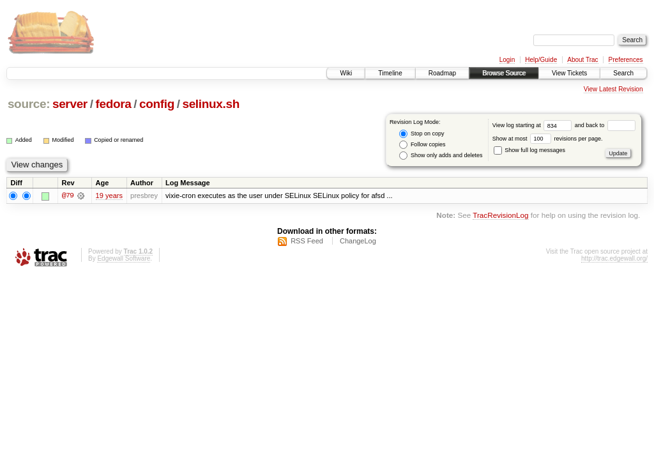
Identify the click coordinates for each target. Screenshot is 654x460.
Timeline (390, 73)
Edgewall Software (123, 258)
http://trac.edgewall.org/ (614, 258)
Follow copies (422, 145)
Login (507, 59)
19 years (109, 195)
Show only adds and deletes (440, 155)
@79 (67, 195)
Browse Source (504, 73)
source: (29, 104)
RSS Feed (307, 241)
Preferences (626, 59)
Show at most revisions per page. (547, 138)
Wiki (346, 73)
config (156, 104)
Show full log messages (529, 150)
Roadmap (442, 73)
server (69, 104)
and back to (605, 125)
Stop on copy (421, 134)
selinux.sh (211, 104)
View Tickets (569, 73)
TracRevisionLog (500, 215)
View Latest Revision (613, 89)
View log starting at (533, 125)
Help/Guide (541, 59)
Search (623, 73)
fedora (113, 104)
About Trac (582, 59)
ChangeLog (358, 241)
